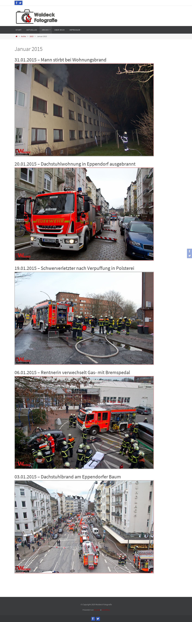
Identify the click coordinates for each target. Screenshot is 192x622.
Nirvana (97, 610)
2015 (31, 36)
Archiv (23, 36)
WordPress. (106, 610)
